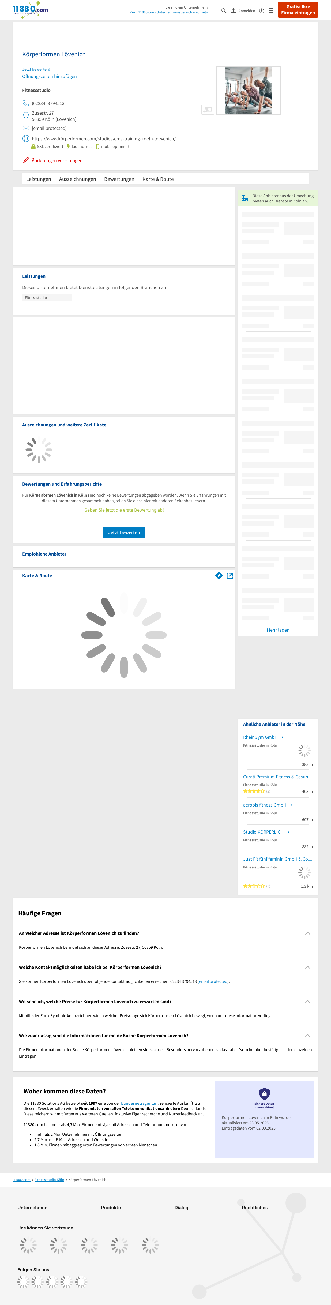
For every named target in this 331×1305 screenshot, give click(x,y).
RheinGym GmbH (260, 737)
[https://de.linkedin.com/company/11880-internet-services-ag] (67, 1282)
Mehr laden (278, 630)
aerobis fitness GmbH (265, 805)
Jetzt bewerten (124, 532)
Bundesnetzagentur (139, 1103)
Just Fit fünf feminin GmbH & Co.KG (278, 859)
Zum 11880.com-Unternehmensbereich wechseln (169, 12)
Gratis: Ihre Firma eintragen (298, 9)
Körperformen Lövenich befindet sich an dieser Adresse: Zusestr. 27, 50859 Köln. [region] (91, 947)
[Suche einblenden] (226, 10)
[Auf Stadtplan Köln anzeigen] (230, 575)
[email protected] (213, 981)
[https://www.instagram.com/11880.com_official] (38, 1282)
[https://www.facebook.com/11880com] (23, 1282)
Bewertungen (119, 178)
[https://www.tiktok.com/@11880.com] (52, 1282)
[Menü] (273, 10)
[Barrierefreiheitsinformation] (264, 10)
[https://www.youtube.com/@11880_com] (81, 1282)
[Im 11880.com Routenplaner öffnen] (219, 574)
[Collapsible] (307, 933)
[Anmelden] (245, 10)
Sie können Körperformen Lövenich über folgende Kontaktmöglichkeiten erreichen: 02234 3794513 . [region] (124, 981)
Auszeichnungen (77, 178)
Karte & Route (158, 178)
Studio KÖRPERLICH (263, 832)
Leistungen (38, 178)
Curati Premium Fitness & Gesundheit (278, 777)
